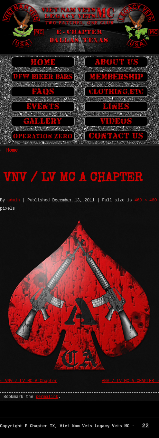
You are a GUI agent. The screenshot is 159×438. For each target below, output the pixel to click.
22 (145, 426)
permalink (47, 396)
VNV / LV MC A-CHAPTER (128, 381)
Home (9, 150)
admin (14, 200)
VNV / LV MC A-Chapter (31, 381)
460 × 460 (145, 200)
